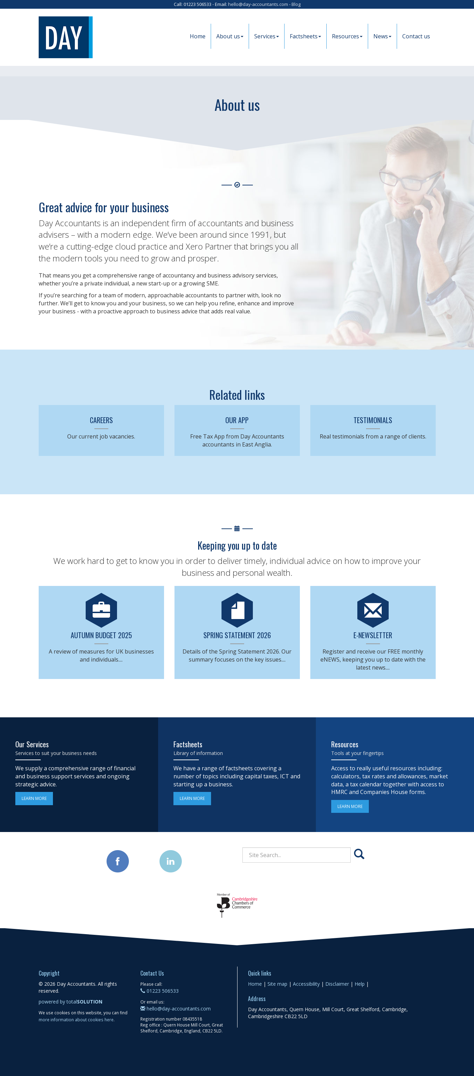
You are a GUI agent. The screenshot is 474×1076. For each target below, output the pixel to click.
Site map (277, 983)
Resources (347, 36)
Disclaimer (337, 983)
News (382, 36)
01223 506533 (159, 990)
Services (266, 36)
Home (197, 36)
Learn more (34, 798)
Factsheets (305, 36)
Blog (296, 4)
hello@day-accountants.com (258, 4)
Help (360, 983)
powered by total (70, 1001)
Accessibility (306, 983)
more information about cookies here (76, 1019)
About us (229, 36)
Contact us (416, 36)
